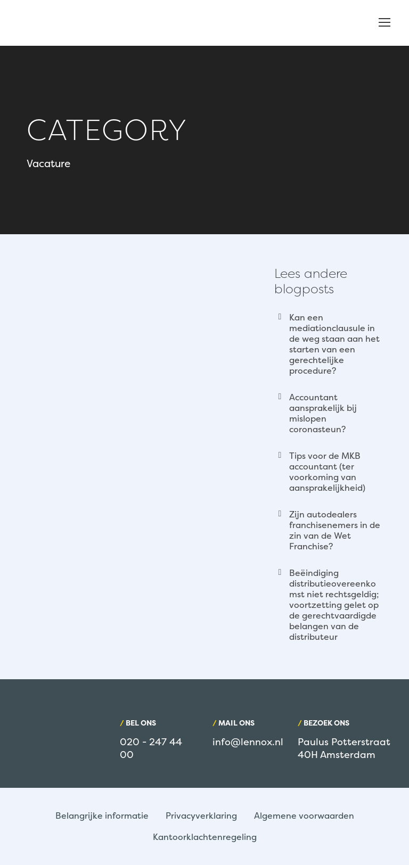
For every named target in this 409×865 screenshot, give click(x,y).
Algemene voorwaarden (304, 815)
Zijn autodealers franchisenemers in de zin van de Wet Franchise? (334, 530)
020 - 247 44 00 (151, 748)
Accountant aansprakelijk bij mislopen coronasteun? (323, 413)
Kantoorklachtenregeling (205, 837)
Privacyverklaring (201, 815)
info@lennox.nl (247, 741)
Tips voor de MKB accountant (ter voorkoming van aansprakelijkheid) (327, 471)
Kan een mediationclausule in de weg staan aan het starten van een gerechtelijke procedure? (334, 343)
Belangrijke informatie (102, 815)
